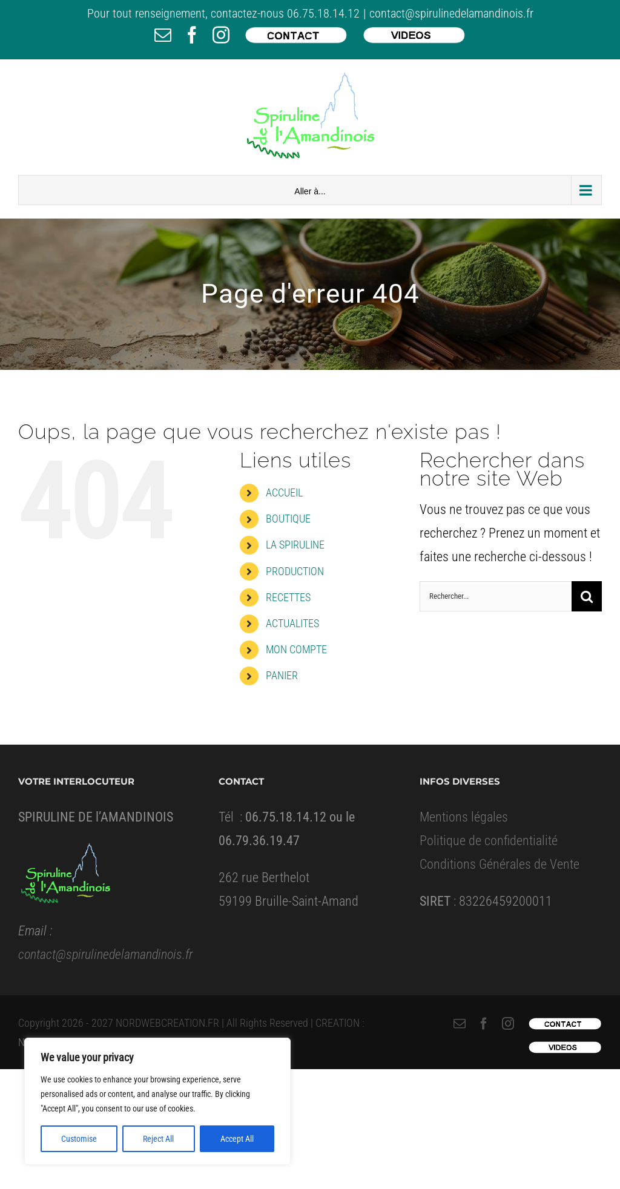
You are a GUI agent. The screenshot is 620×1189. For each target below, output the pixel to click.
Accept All (237, 1139)
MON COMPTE (296, 649)
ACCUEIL (284, 492)
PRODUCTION (295, 571)
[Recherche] (587, 596)
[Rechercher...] (496, 596)
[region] (157, 1101)
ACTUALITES (292, 623)
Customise (79, 1139)
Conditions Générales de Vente (499, 864)
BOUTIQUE (288, 518)
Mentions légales (464, 817)
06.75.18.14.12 (323, 13)
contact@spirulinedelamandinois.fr (451, 13)
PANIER (282, 675)
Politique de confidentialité (489, 840)
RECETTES (288, 597)
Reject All (158, 1139)
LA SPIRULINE (295, 544)
